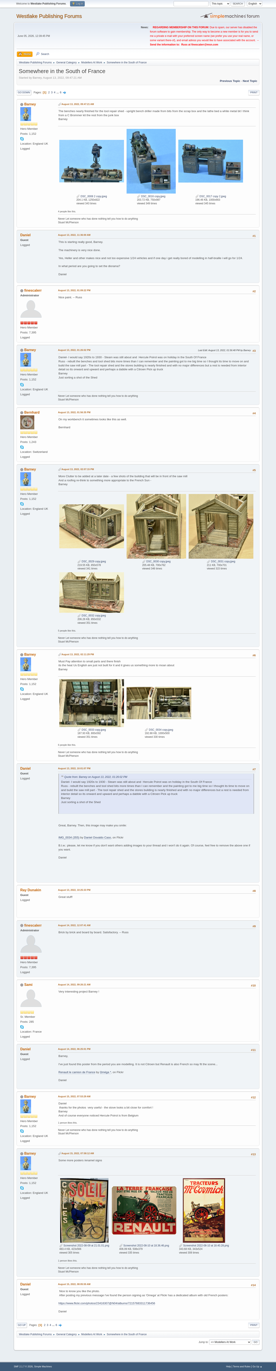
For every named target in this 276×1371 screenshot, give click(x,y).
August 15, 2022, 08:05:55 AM (74, 1284)
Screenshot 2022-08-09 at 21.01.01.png (84, 1245)
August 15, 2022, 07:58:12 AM (77, 1153)
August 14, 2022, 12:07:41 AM (74, 925)
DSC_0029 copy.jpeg (91, 561)
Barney (30, 104)
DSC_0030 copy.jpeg (156, 561)
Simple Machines (43, 1366)
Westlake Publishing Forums (49, 16)
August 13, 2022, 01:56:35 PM (74, 412)
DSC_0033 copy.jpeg (91, 729)
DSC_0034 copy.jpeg (159, 729)
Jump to (203, 1341)
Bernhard (31, 412)
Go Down (24, 92)
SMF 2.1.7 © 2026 (23, 1366)
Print (253, 92)
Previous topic (230, 81)
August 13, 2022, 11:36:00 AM (74, 235)
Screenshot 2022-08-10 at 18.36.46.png (144, 1245)
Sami (28, 984)
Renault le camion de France (76, 1072)
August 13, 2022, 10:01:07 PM (74, 768)
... (58, 92)
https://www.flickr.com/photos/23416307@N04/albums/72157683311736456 (106, 1303)
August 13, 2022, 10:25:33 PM (74, 890)
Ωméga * (105, 1072)
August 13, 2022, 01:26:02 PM (74, 350)
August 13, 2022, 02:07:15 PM (77, 469)
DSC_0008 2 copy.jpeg (91, 196)
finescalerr (33, 290)
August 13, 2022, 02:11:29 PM (77, 654)
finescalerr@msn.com (204, 44)
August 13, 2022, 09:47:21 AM (77, 104)
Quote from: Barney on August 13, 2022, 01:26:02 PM (95, 777)
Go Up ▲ (257, 1366)
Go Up (22, 1325)
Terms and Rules (242, 1366)
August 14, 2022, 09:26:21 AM (74, 984)
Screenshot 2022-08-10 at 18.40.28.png (204, 1245)
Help (228, 1366)
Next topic (250, 81)
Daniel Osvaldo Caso (97, 837)
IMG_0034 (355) (68, 837)
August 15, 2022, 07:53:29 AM (74, 1096)
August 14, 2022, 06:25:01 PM (74, 1049)
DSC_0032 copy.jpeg (91, 615)
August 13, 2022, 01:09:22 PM (74, 290)
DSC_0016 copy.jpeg (151, 196)
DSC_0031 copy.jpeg (221, 561)
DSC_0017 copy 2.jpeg (210, 196)
